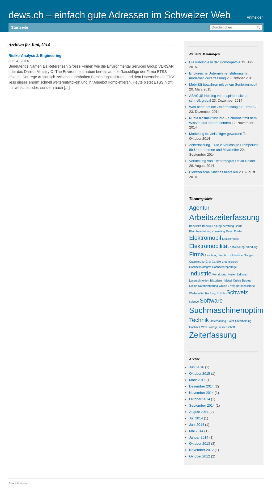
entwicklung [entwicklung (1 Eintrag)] (237, 247)
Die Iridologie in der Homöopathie (214, 62)
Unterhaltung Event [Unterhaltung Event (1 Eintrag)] (222, 321)
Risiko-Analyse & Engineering (34, 55)
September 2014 (202, 405)
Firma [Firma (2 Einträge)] (196, 254)
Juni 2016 (196, 367)
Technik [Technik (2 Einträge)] (199, 320)
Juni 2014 (196, 425)
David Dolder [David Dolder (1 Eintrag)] (234, 231)
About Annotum (18, 483)
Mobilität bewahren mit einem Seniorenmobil (223, 84)
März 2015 (197, 380)
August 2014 (199, 412)
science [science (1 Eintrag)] (194, 301)
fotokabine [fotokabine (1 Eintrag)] (236, 255)
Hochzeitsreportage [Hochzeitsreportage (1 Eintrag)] (224, 267)
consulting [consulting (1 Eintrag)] (218, 231)
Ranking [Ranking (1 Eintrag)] (210, 293)
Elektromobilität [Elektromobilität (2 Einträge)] (209, 246)
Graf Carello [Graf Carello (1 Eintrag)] (213, 261)
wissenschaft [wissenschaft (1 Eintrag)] (227, 327)
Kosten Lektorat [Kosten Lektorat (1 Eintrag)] (237, 274)
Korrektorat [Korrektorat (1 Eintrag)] (219, 274)
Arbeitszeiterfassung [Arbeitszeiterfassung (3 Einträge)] (224, 217)
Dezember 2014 (201, 386)
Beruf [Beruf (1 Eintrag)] (238, 226)
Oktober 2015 (199, 374)
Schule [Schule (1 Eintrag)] (221, 293)
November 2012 (201, 450)
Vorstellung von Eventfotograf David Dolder (222, 161)
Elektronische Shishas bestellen (213, 172)
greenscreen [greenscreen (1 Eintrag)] (229, 261)
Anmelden (255, 17)
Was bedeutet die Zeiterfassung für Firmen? (222, 107)
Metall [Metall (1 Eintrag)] (228, 280)
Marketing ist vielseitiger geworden (215, 134)
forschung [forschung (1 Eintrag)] (211, 255)
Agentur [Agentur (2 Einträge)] (199, 207)
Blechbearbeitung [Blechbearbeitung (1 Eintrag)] (200, 231)
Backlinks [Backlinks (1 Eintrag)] (195, 226)
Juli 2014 (196, 418)
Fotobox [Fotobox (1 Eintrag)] (223, 255)
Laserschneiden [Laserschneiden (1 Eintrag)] (199, 280)
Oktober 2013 (199, 443)
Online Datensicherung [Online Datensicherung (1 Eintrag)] (203, 285)
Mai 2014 (196, 431)
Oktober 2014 (199, 399)
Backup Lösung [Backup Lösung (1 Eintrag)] (212, 226)
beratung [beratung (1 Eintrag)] (228, 226)
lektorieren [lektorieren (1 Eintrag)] (216, 280)
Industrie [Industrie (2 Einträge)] (200, 273)
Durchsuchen (259, 27)
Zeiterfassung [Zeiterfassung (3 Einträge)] (212, 335)
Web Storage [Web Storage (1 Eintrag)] (209, 327)
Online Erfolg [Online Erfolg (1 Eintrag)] (227, 285)
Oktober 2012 (199, 456)
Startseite (19, 27)
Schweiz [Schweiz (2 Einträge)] (237, 292)
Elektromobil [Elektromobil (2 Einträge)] (205, 237)
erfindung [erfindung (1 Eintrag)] (251, 247)
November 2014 (201, 393)
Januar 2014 (198, 437)
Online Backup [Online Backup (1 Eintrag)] (242, 280)
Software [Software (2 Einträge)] (211, 300)
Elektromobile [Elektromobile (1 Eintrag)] (230, 238)
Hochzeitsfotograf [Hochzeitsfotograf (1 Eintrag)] (200, 267)
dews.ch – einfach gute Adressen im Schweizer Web (119, 15)
